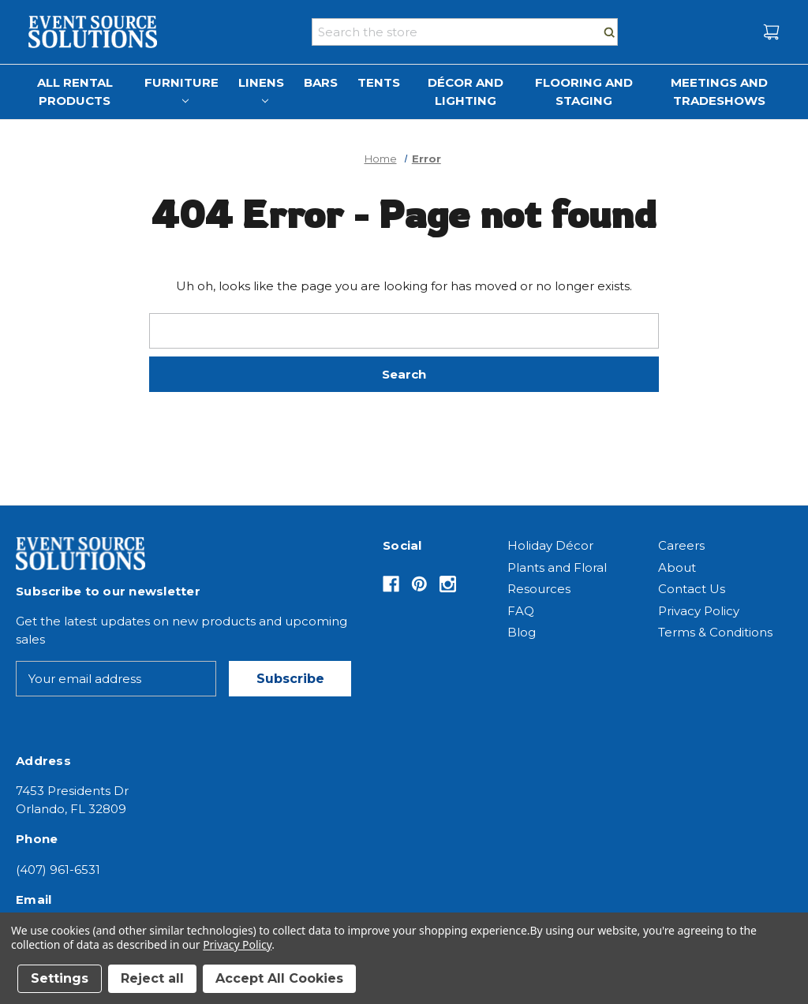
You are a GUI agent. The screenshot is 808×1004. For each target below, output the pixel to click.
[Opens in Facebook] (391, 584)
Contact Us (691, 588)
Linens (261, 89)
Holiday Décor (550, 545)
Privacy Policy (698, 610)
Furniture (181, 89)
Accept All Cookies (279, 978)
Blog (521, 632)
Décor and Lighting (465, 91)
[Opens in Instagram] (448, 584)
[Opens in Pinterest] (419, 584)
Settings (59, 978)
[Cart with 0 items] (771, 32)
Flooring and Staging (584, 91)
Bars (321, 82)
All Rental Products (75, 91)
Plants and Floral (557, 567)
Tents (378, 82)
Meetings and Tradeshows (719, 91)
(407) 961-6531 (58, 869)
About (677, 567)
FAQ (520, 610)
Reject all (152, 978)
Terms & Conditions (715, 632)
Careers (681, 545)
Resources (538, 588)
